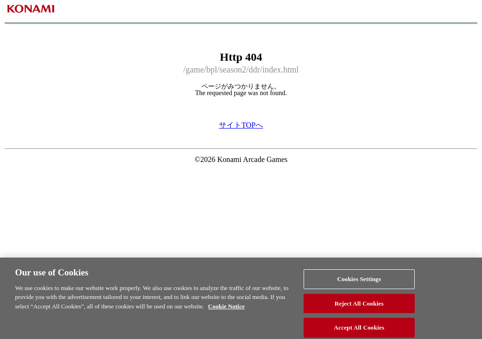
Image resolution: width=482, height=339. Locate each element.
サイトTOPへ (241, 125)
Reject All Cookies (359, 306)
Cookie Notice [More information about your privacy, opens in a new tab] (226, 309)
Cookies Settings (359, 281)
